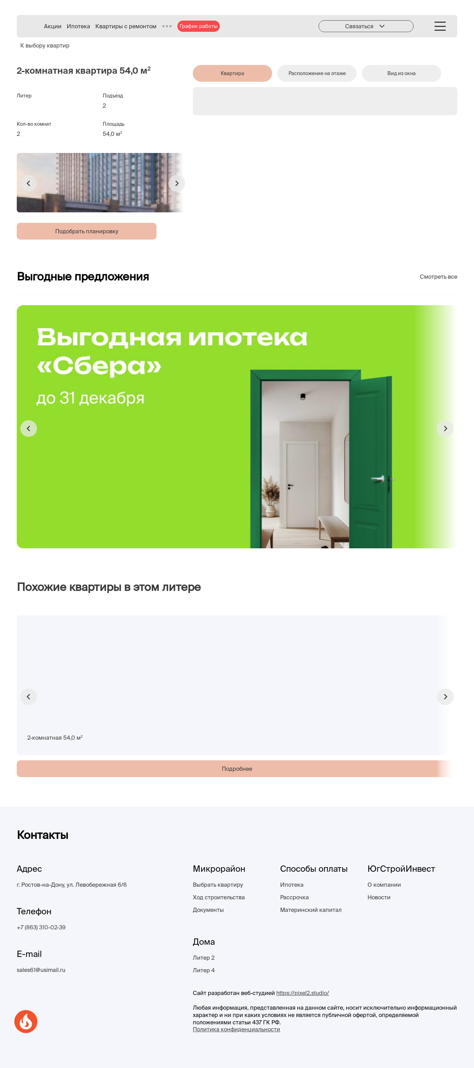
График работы (199, 26)
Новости (379, 897)
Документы (208, 910)
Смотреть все (438, 276)
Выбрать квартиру (218, 885)
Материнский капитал (311, 910)
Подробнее (237, 769)
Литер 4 (204, 970)
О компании (384, 885)
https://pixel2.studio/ (302, 993)
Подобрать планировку (86, 231)
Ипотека (78, 26)
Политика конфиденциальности (236, 1029)
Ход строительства (219, 897)
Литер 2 (203, 957)
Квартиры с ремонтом (125, 26)
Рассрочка (294, 897)
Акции (52, 26)
